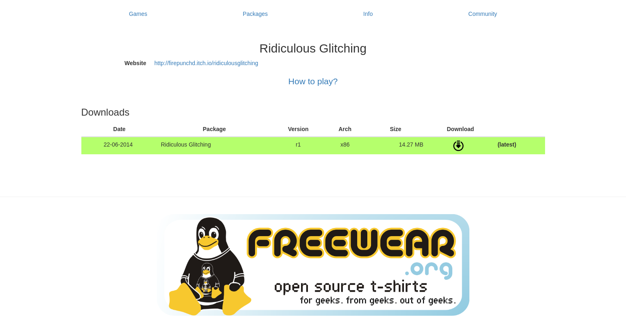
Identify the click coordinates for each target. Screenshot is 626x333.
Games (138, 14)
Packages (255, 14)
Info (368, 14)
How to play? (313, 81)
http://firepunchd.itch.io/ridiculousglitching (206, 63)
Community (482, 14)
